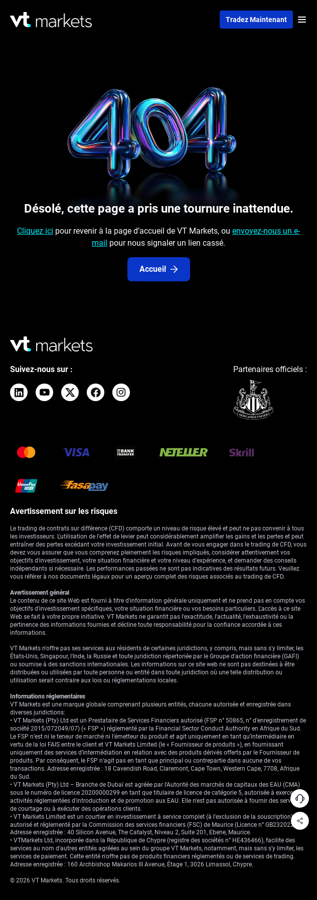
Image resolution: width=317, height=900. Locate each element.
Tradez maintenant (256, 20)
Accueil (158, 269)
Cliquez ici (35, 231)
